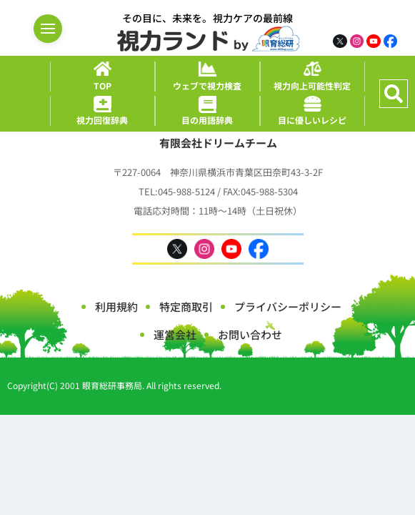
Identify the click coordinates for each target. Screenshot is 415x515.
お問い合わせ (250, 334)
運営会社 (175, 334)
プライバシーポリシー (287, 306)
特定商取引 (186, 306)
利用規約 (116, 306)
